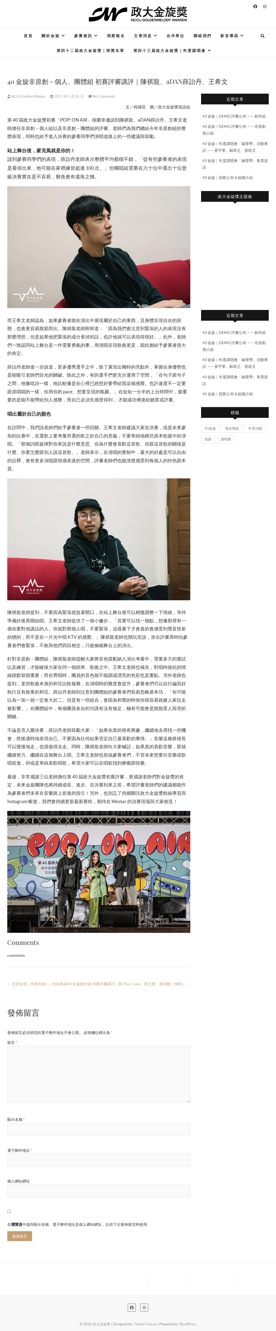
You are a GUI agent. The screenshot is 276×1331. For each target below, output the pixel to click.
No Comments (104, 96)
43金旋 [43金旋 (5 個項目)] (210, 428)
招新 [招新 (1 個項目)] (208, 439)
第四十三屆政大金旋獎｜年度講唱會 (169, 50)
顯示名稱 (16, 1119)
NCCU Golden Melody (26, 96)
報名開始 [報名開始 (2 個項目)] (232, 428)
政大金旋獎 (101, 1324)
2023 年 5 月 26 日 (67, 96)
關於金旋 (51, 35)
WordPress (187, 1324)
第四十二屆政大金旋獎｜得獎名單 (91, 50)
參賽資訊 (83, 35)
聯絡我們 (203, 35)
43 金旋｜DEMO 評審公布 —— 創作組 (234, 116)
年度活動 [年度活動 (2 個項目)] (255, 428)
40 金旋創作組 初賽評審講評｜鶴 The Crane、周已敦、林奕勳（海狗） (128, 984)
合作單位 (176, 35)
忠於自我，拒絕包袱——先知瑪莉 (37, 984)
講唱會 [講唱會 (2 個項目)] (226, 439)
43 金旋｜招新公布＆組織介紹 (227, 177)
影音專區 (229, 35)
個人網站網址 (18, 1181)
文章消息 (143, 35)
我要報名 (116, 35)
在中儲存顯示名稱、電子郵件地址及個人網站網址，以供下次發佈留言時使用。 (79, 1224)
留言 (12, 1042)
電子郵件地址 (19, 1150)
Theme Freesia (145, 1324)
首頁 (28, 35)
